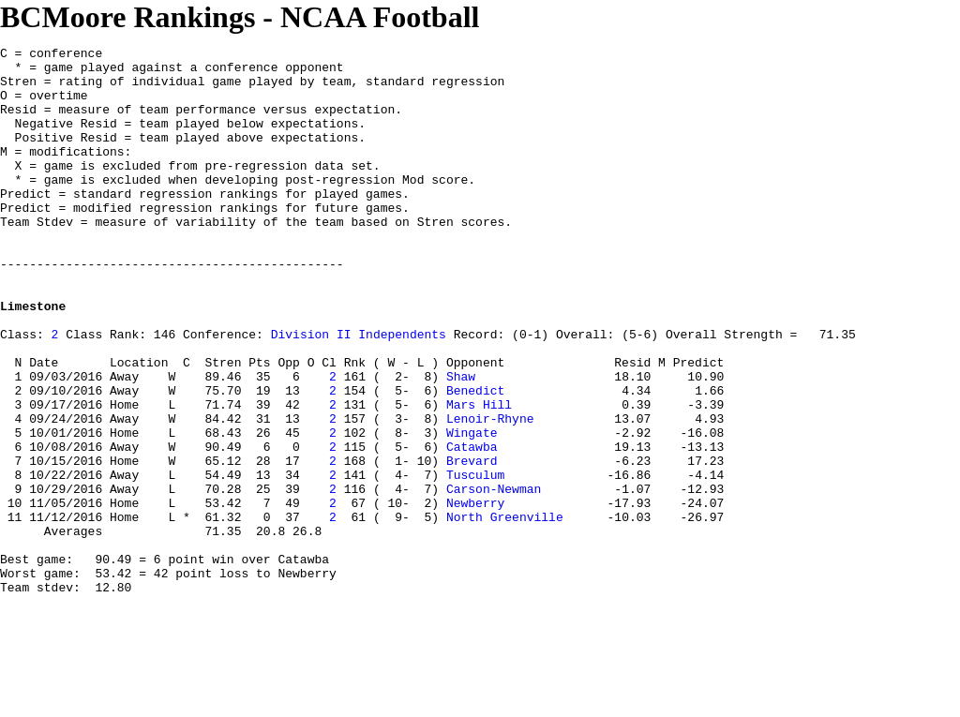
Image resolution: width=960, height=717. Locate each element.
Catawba (472, 527)
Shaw (460, 443)
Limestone (33, 359)
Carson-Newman (493, 578)
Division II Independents (358, 392)
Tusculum (475, 561)
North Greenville (504, 612)
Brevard (472, 544)
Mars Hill (479, 477)
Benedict (475, 460)
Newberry (475, 595)
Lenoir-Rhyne (490, 493)
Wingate (472, 510)
